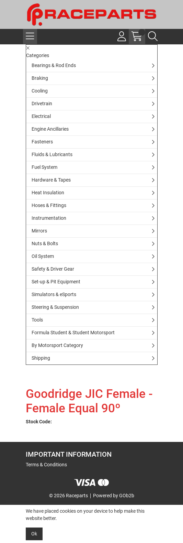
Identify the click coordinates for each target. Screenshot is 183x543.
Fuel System (44, 167)
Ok (34, 533)
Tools (37, 320)
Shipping (41, 358)
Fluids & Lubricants (52, 154)
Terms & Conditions (46, 464)
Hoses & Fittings (49, 205)
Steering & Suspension (55, 307)
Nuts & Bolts (45, 243)
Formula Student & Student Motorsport (73, 332)
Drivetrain (42, 103)
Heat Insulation (48, 192)
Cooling (40, 91)
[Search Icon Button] (152, 36)
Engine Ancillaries (50, 129)
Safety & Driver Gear (53, 269)
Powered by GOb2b (113, 495)
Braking (40, 78)
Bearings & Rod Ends (54, 65)
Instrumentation (49, 218)
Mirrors (39, 231)
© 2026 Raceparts (68, 495)
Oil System (43, 256)
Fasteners (42, 141)
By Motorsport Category (57, 345)
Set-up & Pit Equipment (56, 281)
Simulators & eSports (54, 294)
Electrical (41, 116)
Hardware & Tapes (51, 180)
